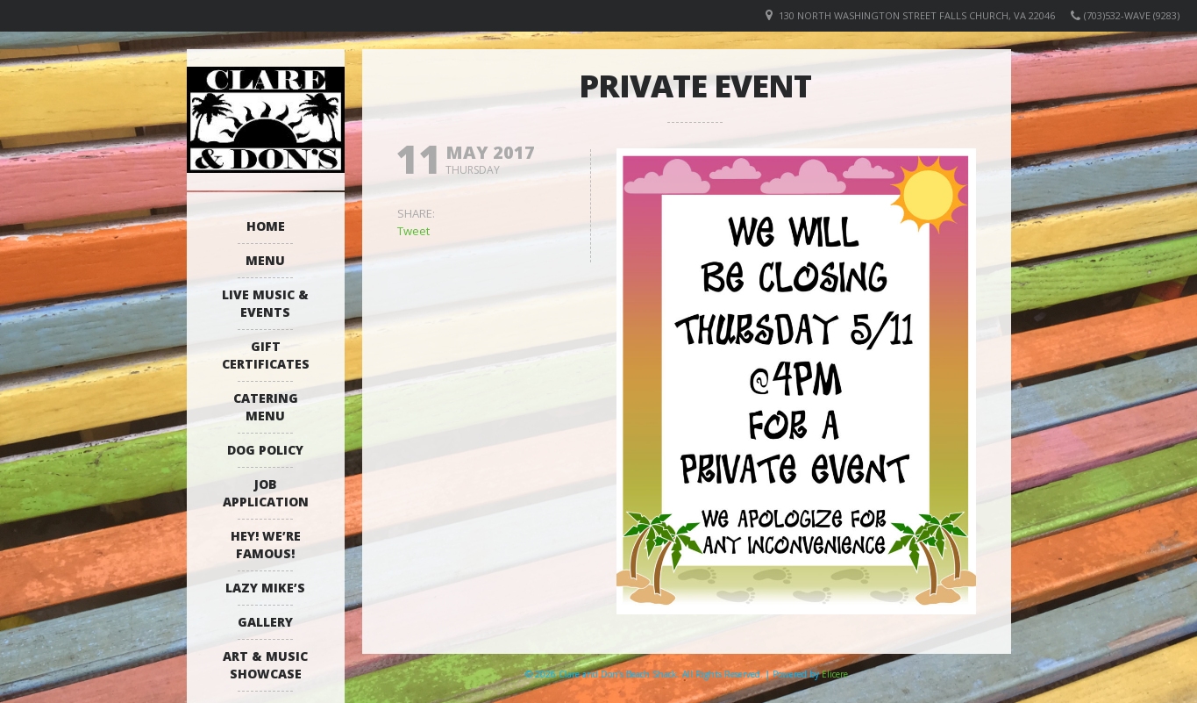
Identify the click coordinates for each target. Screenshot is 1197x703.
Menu (265, 260)
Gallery (265, 621)
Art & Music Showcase (265, 665)
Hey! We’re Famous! (266, 544)
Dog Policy (265, 449)
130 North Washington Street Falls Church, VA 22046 (917, 15)
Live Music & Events (265, 303)
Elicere (835, 674)
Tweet (413, 231)
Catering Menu (265, 407)
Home (265, 226)
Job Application (266, 493)
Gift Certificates (266, 355)
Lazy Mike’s (265, 587)
